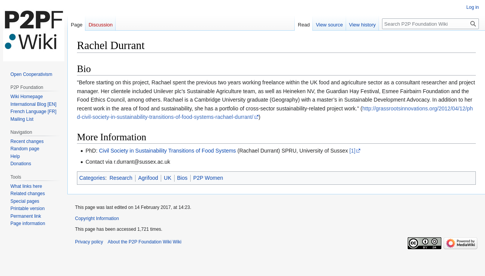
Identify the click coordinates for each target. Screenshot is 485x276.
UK (167, 178)
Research (120, 178)
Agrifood (148, 178)
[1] (352, 151)
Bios (182, 178)
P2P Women (208, 178)
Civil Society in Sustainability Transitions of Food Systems (167, 151)
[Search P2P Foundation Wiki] (430, 23)
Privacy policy (89, 242)
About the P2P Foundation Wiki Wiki (144, 242)
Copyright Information (97, 218)
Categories (92, 178)
